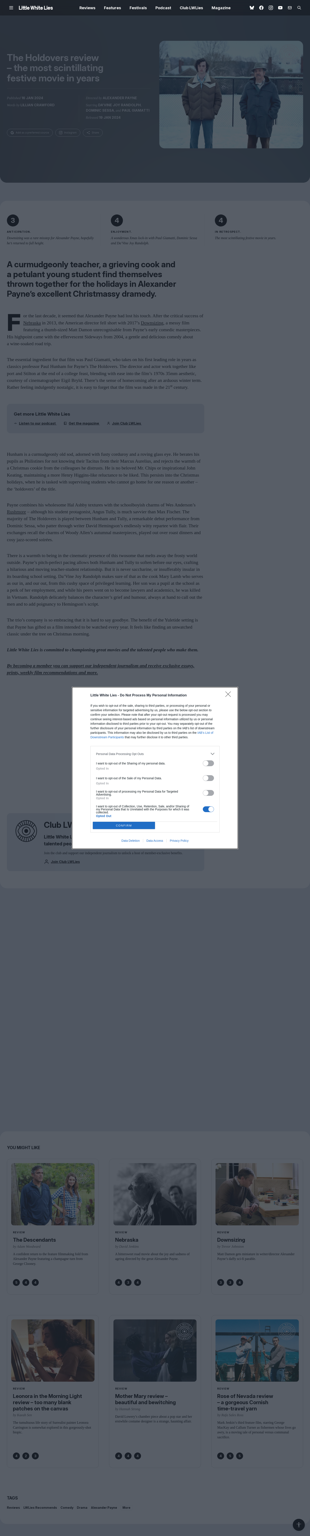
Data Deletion (130, 840)
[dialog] (155, 768)
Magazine (221, 8)
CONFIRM (124, 825)
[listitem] (155, 754)
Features (112, 8)
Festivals (138, 8)
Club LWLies (191, 8)
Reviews (87, 8)
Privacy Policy (179, 840)
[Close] (229, 695)
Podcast (163, 8)
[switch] (208, 763)
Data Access (154, 840)
